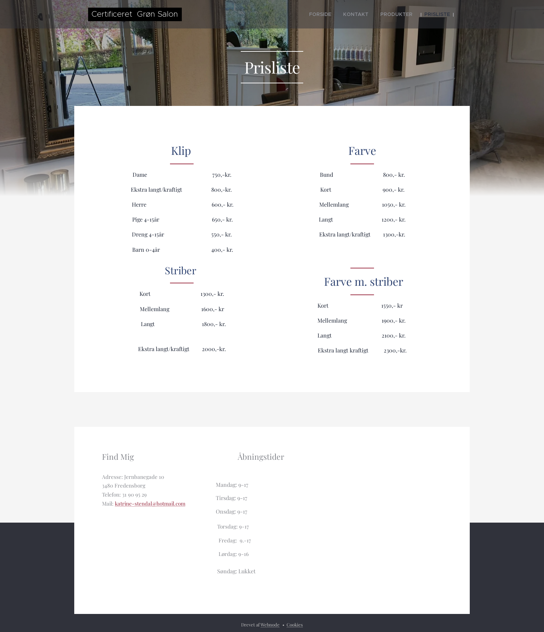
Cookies (295, 624)
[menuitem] (336, 14)
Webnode (270, 624)
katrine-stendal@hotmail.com (150, 503)
